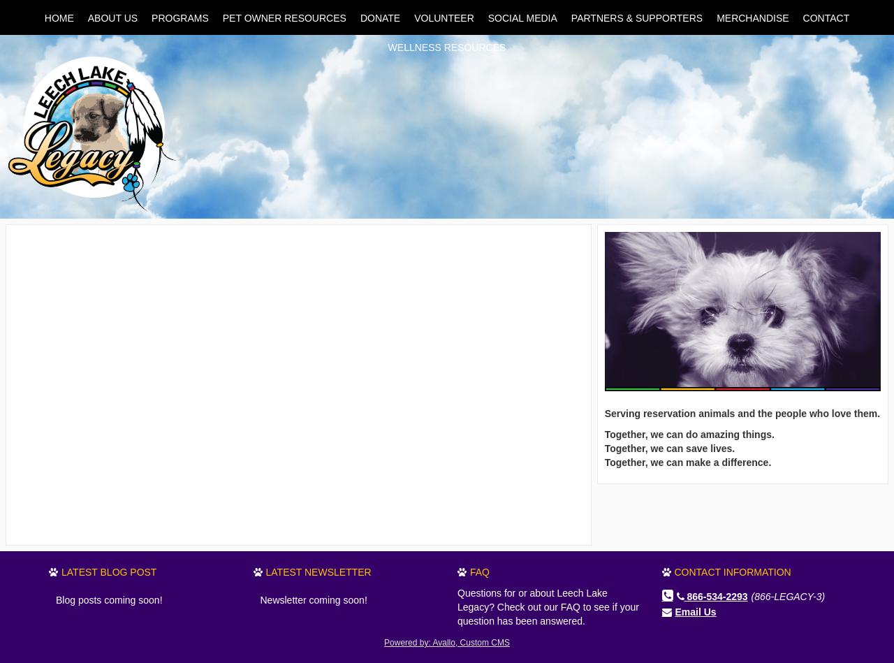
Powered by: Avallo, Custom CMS (447, 643)
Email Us (696, 612)
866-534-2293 (712, 596)
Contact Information (733, 572)
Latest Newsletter (319, 572)
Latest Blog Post (108, 572)
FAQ (480, 572)
